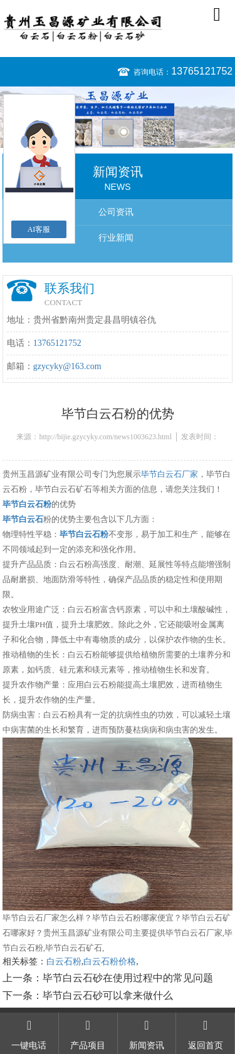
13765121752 (201, 71)
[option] (117, 117)
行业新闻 (115, 238)
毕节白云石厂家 (169, 474)
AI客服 (39, 229)
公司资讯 (115, 212)
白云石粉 (63, 961)
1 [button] (112, 132)
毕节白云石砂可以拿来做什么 (108, 995)
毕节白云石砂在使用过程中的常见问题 (128, 978)
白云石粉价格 (109, 961)
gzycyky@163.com (67, 366)
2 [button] (124, 132)
